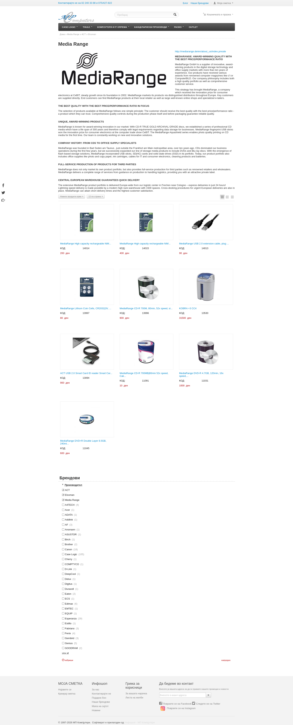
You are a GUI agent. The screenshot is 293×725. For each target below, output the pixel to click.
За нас (95, 689)
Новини (96, 710)
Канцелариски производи (151, 27)
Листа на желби (134, 697)
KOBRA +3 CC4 (188, 308)
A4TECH (70, 504)
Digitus (69, 583)
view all (65, 653)
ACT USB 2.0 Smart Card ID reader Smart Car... (86, 373)
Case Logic (70, 27)
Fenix (68, 633)
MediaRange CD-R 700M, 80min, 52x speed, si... (146, 308)
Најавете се (65, 689)
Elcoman (68, 495)
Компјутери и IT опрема (113, 27)
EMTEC (70, 608)
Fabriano (70, 628)
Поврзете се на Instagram (181, 708)
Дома (62, 34)
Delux (68, 579)
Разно (179, 27)
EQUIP (69, 613)
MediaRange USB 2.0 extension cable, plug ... (204, 243)
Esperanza (72, 618)
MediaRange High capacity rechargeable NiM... (85, 243)
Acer (68, 509)
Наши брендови (101, 701)
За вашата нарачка (136, 693)
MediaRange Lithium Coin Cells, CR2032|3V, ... (85, 308)
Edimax (69, 603)
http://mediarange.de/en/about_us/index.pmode (200, 51)
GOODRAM (72, 648)
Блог (185, 3)
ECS (68, 598)
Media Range (73, 34)
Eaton (69, 593)
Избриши (67, 660)
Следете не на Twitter (208, 703)
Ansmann (71, 529)
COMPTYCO (72, 564)
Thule (87, 27)
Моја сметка (224, 3)
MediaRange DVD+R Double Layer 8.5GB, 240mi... (83, 442)
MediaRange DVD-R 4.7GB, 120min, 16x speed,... (201, 374)
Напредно (226, 660)
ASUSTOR (71, 534)
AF (67, 524)
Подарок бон (99, 697)
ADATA (69, 514)
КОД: (63, 248)
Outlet (193, 27)
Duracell (70, 589)
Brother (69, 544)
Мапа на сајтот (100, 706)
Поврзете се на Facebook (177, 703)
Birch (68, 539)
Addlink (69, 519)
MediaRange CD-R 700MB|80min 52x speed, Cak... (144, 374)
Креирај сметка (66, 693)
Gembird (70, 638)
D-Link (69, 569)
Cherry (69, 559)
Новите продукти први (72, 196)
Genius (69, 643)
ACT (84, 34)
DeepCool (71, 574)
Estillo (69, 623)
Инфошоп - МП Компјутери (139, 722)
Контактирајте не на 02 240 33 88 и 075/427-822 (85, 2)
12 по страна (96, 196)
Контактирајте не (101, 693)
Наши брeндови (200, 3)
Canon (70, 549)
